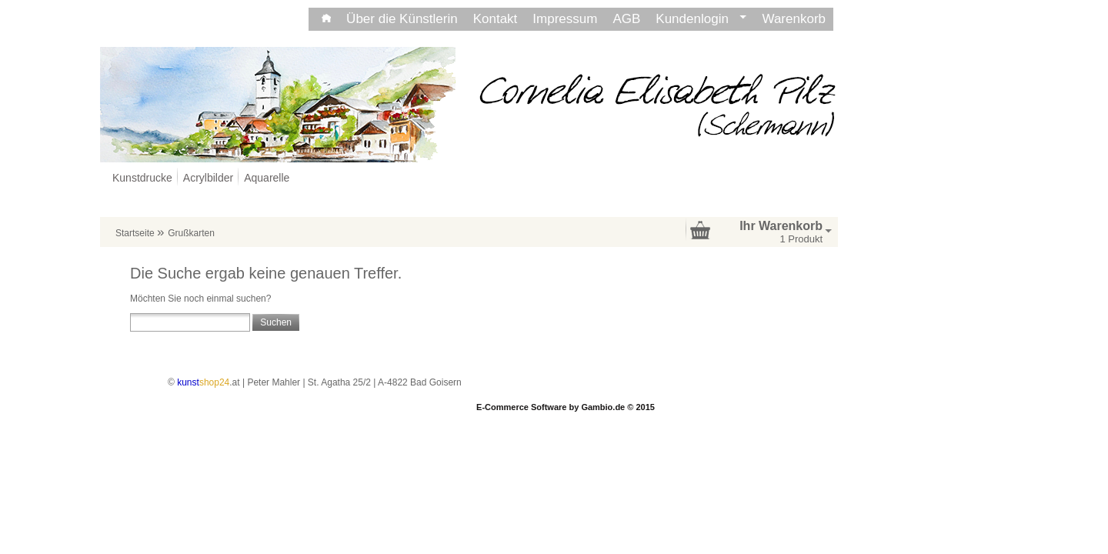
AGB (626, 19)
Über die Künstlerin (402, 19)
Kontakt (495, 19)
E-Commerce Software (521, 407)
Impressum (564, 19)
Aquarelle (266, 178)
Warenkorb (794, 19)
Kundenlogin (701, 19)
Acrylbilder (208, 178)
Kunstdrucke (142, 178)
